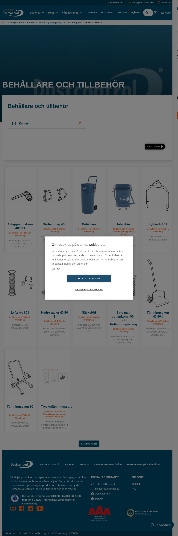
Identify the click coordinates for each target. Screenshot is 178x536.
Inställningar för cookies (109, 284)
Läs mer (56, 274)
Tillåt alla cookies (69, 284)
